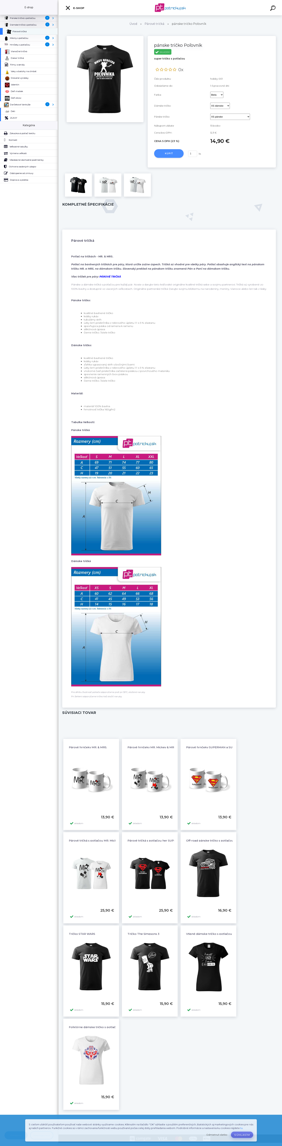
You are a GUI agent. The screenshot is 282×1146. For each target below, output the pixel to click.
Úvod (133, 24)
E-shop (74, 8)
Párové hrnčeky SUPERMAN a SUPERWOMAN (218, 747)
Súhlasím (242, 1134)
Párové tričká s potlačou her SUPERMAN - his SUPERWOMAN (170, 841)
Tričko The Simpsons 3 (143, 934)
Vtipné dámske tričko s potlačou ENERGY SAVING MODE (225, 934)
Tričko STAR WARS (82, 934)
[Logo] (170, 8)
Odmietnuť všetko (216, 1134)
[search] (273, 8)
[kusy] (192, 154)
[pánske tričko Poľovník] (105, 37)
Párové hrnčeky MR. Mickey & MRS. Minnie (157, 747)
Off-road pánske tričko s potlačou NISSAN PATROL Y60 (224, 841)
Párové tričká (154, 24)
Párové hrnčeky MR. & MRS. (88, 747)
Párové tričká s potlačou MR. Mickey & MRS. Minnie (104, 841)
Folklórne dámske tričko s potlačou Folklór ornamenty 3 (109, 1027)
